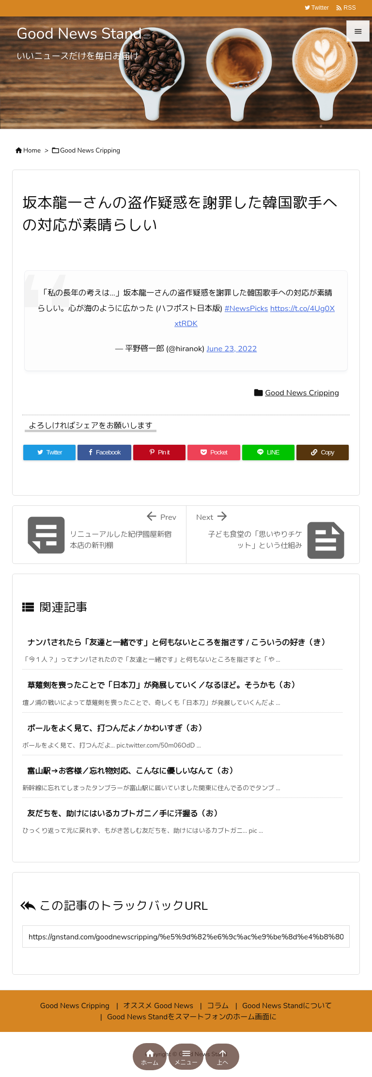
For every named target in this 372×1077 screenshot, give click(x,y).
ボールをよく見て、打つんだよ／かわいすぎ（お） (116, 728)
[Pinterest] (159, 452)
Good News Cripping (90, 150)
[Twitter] (49, 452)
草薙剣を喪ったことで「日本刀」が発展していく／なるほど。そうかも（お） (162, 685)
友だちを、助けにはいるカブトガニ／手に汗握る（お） (124, 813)
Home (32, 150)
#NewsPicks (246, 308)
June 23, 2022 (232, 348)
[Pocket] (213, 452)
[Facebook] (104, 452)
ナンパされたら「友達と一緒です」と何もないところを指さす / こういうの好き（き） (177, 642)
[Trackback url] (186, 936)
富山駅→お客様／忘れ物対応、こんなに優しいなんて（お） (131, 771)
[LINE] (268, 452)
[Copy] (322, 452)
